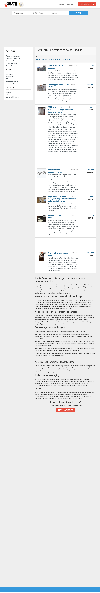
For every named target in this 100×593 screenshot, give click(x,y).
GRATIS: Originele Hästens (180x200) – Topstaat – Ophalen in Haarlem (60, 109)
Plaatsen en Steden (12, 81)
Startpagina (9, 74)
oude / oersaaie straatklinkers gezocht (57, 170)
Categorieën (11, 51)
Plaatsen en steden (54, 59)
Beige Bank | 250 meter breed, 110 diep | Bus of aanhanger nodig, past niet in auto (62, 198)
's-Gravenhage (89, 253)
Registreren (71, 4)
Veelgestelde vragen (12, 97)
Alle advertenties (11, 79)
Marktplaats (10, 76)
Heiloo (92, 196)
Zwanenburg (90, 84)
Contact (8, 92)
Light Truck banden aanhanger (55, 67)
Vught (92, 65)
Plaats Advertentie (87, 4)
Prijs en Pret (11, 84)
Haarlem (91, 107)
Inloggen (62, 4)
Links (7, 94)
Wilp (93, 215)
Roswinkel (91, 169)
